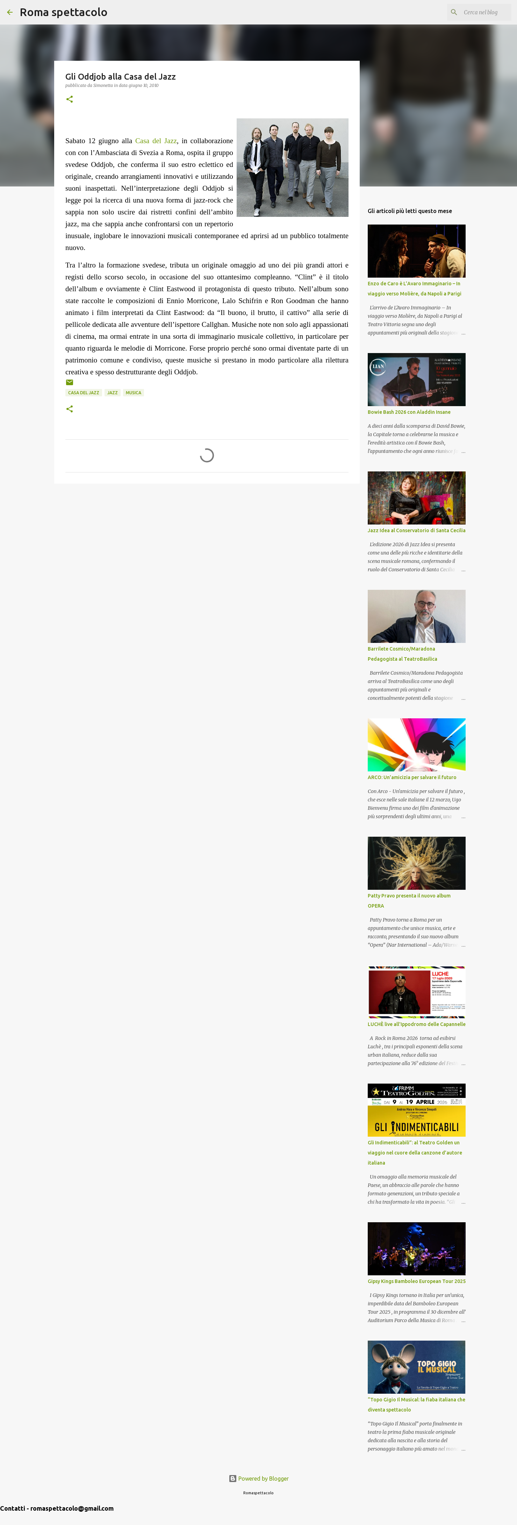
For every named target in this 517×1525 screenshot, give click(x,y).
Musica (133, 392)
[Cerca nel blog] (474, 12)
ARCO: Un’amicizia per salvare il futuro (412, 777)
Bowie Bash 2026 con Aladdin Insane (409, 412)
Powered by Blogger (259, 1478)
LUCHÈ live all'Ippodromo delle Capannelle (417, 1024)
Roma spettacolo (64, 12)
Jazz (112, 392)
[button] (69, 99)
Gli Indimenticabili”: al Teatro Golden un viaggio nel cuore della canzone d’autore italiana (415, 1153)
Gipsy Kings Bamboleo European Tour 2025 (417, 1281)
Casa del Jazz (156, 141)
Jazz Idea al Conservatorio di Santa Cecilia (417, 530)
